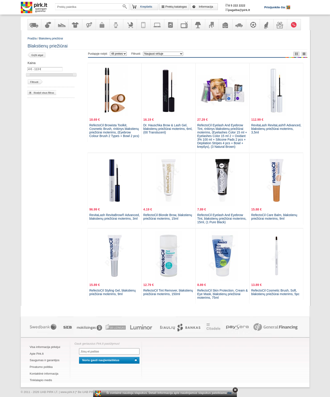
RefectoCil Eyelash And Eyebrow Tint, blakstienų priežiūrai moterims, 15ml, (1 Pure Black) (221, 218)
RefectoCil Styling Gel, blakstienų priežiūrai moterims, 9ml (112, 292)
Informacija (206, 6)
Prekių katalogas (176, 6)
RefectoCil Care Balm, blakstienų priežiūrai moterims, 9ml (274, 216)
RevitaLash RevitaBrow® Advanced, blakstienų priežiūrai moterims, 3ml (114, 216)
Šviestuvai (198, 24)
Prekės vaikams (129, 24)
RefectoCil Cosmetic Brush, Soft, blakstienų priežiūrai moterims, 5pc (275, 292)
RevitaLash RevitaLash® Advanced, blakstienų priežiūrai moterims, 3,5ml (276, 128)
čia (229, 393)
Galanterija (102, 24)
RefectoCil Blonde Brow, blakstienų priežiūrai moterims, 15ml (167, 216)
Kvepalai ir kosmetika (47, 24)
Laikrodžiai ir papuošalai (116, 24)
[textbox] (92, 6)
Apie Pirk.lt (37, 353)
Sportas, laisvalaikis (252, 24)
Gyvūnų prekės (266, 24)
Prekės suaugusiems (88, 24)
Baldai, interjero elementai (211, 24)
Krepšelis (146, 6)
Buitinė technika (170, 24)
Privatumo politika (41, 367)
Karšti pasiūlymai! (295, 24)
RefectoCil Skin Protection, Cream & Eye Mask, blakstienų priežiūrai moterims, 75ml (222, 294)
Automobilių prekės (239, 24)
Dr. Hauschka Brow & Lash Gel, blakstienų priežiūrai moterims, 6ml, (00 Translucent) (167, 128)
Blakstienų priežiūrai (51, 38)
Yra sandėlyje (34, 24)
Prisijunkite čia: (275, 7)
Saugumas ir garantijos (45, 360)
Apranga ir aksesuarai (75, 24)
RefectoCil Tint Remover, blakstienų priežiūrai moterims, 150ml (168, 292)
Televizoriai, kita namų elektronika (184, 24)
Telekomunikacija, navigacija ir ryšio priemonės (143, 24)
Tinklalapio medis (41, 380)
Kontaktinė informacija (44, 373)
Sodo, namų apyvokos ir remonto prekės (225, 24)
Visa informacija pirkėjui (45, 347)
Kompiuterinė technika (157, 24)
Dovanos (280, 24)
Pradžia (32, 38)
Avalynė (61, 24)
